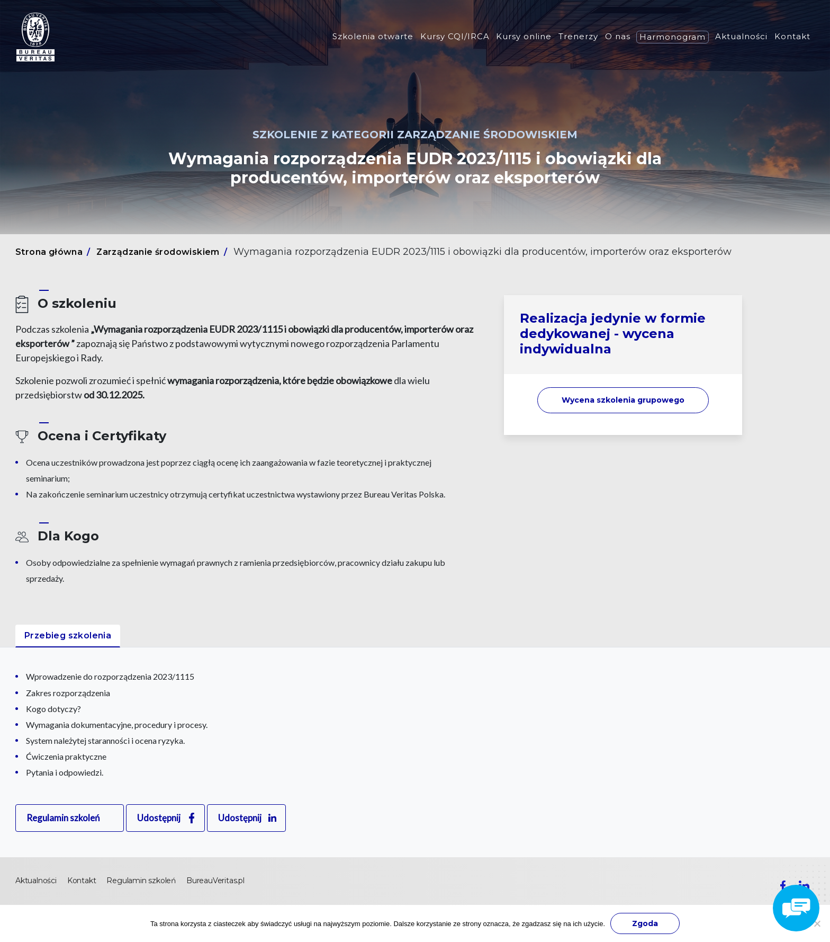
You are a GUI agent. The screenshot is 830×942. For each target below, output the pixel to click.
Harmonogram (672, 37)
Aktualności (741, 36)
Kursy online (524, 36)
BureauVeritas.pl (215, 880)
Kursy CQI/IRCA (455, 36)
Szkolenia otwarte (372, 36)
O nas (617, 36)
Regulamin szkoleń (63, 817)
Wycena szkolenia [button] (623, 400)
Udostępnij (159, 817)
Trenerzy (578, 36)
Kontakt (792, 36)
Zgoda (645, 923)
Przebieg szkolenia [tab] (67, 635)
